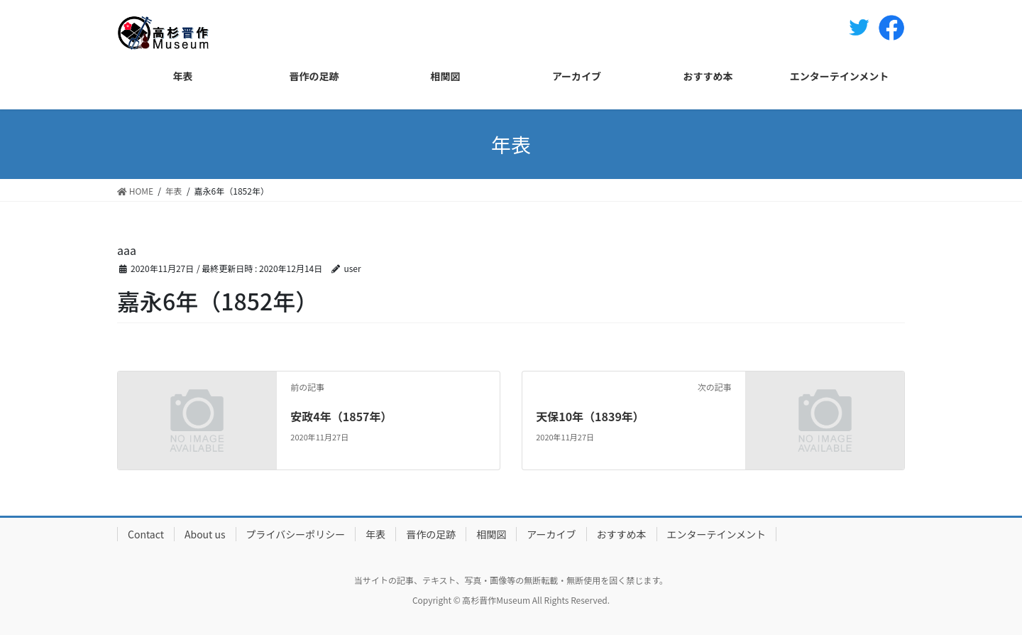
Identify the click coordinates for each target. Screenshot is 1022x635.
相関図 (491, 534)
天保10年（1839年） (590, 416)
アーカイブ (551, 534)
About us (205, 534)
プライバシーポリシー (296, 534)
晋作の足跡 (431, 534)
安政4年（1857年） (341, 416)
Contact (146, 534)
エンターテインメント (716, 534)
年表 (375, 534)
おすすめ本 (622, 534)
